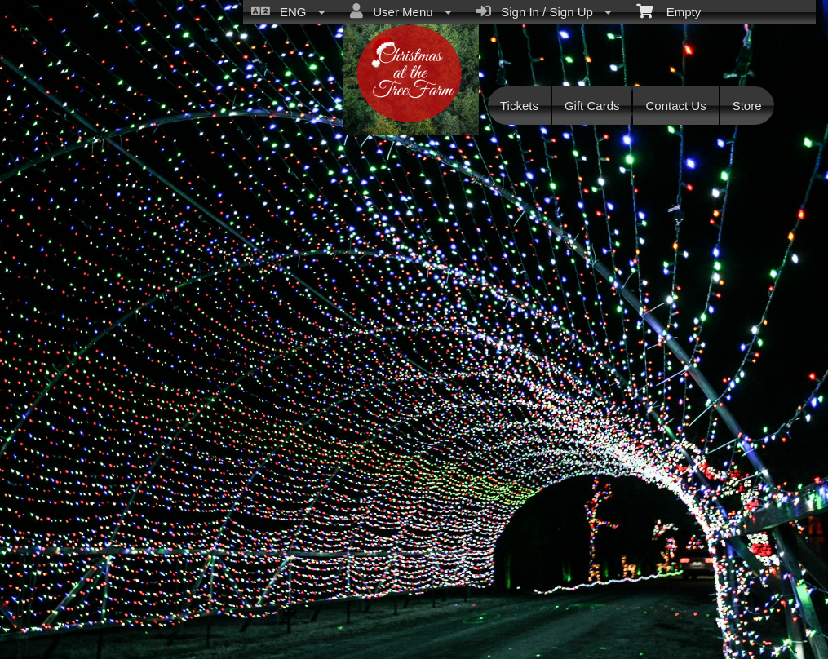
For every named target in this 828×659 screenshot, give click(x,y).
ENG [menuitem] (288, 11)
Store (747, 106)
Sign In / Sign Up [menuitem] (544, 11)
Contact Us (675, 106)
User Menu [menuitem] (401, 11)
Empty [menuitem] (668, 10)
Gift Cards (592, 106)
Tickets (519, 106)
